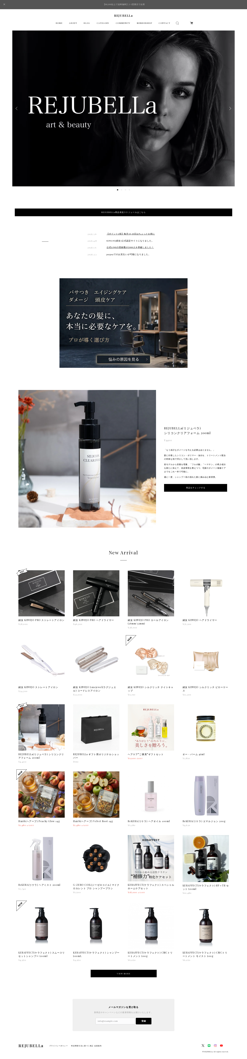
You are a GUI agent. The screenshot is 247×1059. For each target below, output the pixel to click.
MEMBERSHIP (144, 23)
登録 (143, 1016)
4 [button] (129, 189)
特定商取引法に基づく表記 (82, 1041)
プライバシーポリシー (58, 1041)
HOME (59, 23)
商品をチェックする (195, 483)
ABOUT (73, 23)
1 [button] (117, 189)
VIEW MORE (123, 968)
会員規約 (98, 1041)
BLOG (87, 23)
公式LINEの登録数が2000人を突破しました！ (130, 242)
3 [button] (125, 189)
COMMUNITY (123, 23)
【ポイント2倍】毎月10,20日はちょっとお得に (131, 229)
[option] (123, 108)
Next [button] (229, 108)
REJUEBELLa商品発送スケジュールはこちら (123, 212)
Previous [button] (17, 108)
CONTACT (164, 23)
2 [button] (121, 189)
